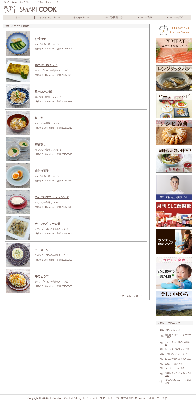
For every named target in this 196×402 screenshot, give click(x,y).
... (146, 296)
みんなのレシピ (81, 17)
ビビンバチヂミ (172, 330)
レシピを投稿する (113, 17)
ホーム (19, 17)
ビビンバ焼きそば (174, 363)
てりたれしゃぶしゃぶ (176, 354)
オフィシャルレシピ (50, 17)
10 (142, 296)
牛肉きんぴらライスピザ (177, 349)
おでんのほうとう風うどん (178, 358)
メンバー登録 (144, 17)
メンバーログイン (176, 17)
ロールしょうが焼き (175, 368)
